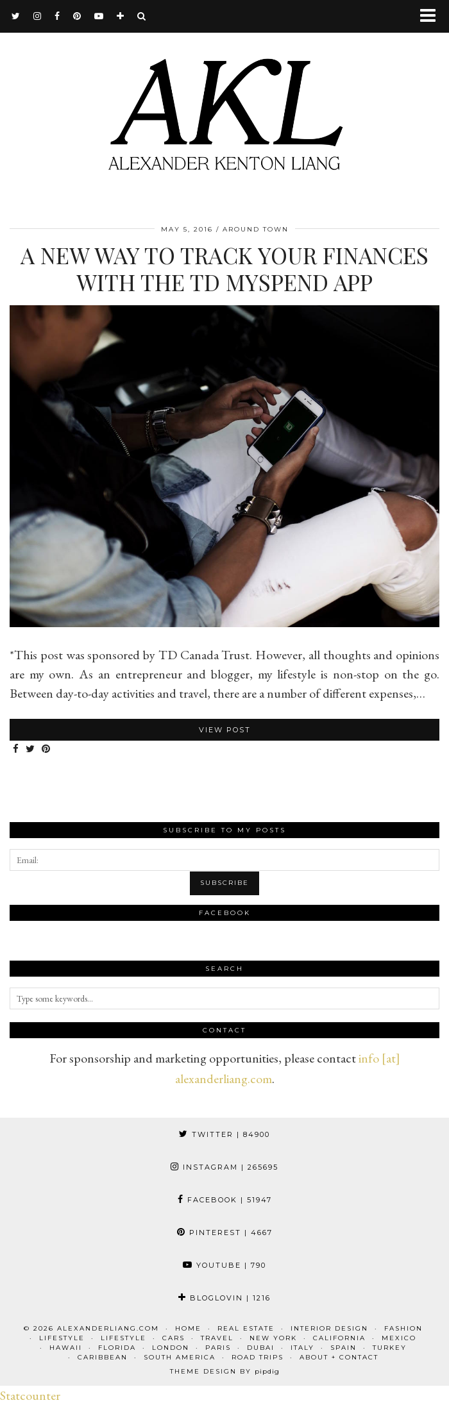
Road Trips (258, 1357)
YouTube (224, 1265)
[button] (432, 16)
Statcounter (30, 1395)
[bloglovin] (120, 16)
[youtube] (99, 16)
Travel (217, 1338)
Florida (117, 1347)
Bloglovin (224, 1297)
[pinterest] (77, 16)
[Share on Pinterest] (46, 749)
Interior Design (329, 1328)
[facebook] (57, 16)
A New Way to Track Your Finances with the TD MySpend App (224, 268)
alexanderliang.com (108, 1328)
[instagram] (37, 16)
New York (273, 1338)
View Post (225, 729)
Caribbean (103, 1357)
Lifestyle (62, 1338)
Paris (218, 1347)
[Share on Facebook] (16, 749)
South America (180, 1357)
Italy (302, 1347)
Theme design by (225, 1371)
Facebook (225, 1199)
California (339, 1338)
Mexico (399, 1338)
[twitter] (16, 16)
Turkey (390, 1347)
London (170, 1347)
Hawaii (65, 1347)
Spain (343, 1347)
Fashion (403, 1328)
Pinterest (225, 1232)
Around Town (256, 229)
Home (188, 1328)
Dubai (261, 1347)
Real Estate (246, 1328)
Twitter (224, 1134)
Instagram (224, 1167)
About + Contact (339, 1357)
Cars (173, 1338)
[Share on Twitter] (30, 749)
